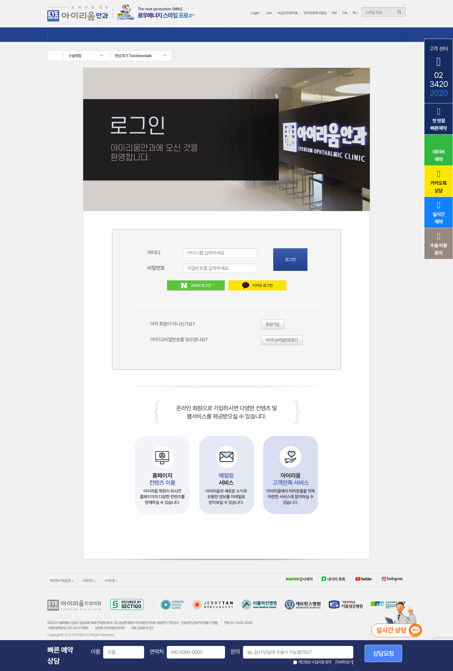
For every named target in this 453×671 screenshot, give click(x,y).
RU (355, 13)
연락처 (157, 651)
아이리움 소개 (77, 35)
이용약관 (87, 581)
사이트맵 (109, 581)
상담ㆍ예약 (316, 35)
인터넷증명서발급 (314, 13)
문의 (235, 651)
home (59, 55)
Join (268, 13)
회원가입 (272, 324)
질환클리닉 (196, 35)
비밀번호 (156, 268)
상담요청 (383, 653)
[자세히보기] (344, 662)
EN (334, 13)
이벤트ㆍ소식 (375, 35)
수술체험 (256, 35)
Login (255, 13)
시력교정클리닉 (137, 35)
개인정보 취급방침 (60, 581)
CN (344, 13)
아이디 (153, 252)
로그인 (290, 259)
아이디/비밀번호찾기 (282, 340)
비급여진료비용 (288, 13)
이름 (95, 651)
